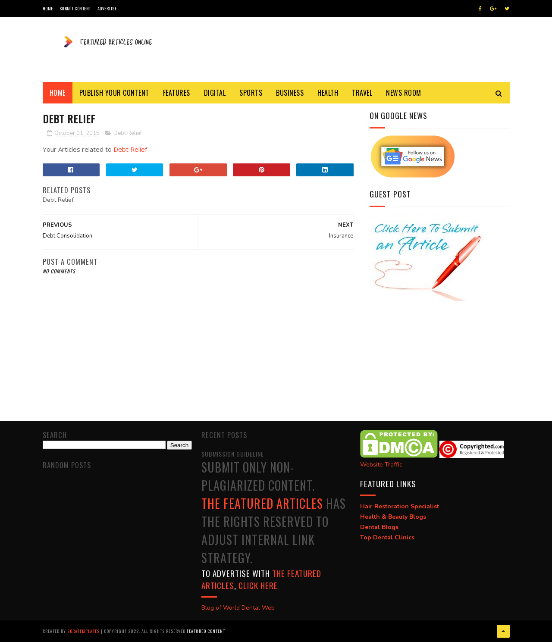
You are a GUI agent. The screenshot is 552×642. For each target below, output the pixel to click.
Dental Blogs (379, 527)
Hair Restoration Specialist (399, 506)
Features (176, 93)
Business (290, 93)
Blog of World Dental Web (238, 608)
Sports (250, 93)
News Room (403, 93)
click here (258, 585)
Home (48, 8)
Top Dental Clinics (387, 537)
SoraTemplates (83, 631)
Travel (362, 93)
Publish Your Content (114, 93)
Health (327, 93)
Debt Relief (127, 133)
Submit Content (75, 8)
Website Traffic (381, 464)
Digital (215, 93)
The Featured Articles (262, 503)
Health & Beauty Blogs (393, 517)
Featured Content (206, 631)
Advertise (107, 8)
